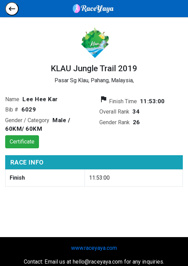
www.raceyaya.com (94, 248)
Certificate (22, 141)
